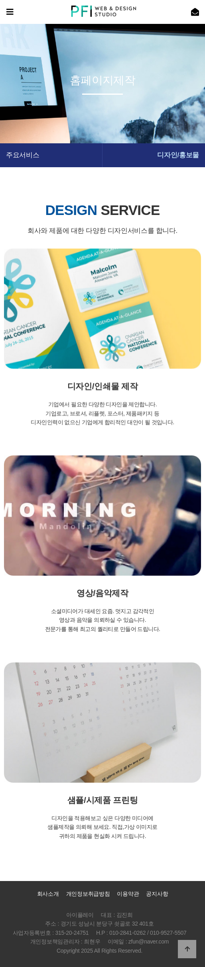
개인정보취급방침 (88, 894)
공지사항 (157, 894)
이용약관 (128, 894)
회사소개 (48, 894)
